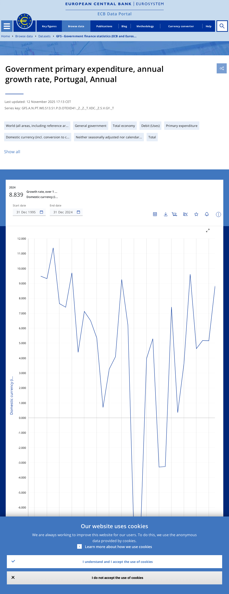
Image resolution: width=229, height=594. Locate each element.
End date (56, 205)
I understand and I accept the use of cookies (118, 561)
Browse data (76, 26)
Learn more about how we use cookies (118, 546)
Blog (124, 26)
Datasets (44, 36)
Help (209, 26)
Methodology (145, 26)
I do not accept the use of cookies (117, 578)
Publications (104, 26)
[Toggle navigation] (7, 26)
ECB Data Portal (114, 13)
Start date (19, 205)
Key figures (49, 26)
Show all (12, 151)
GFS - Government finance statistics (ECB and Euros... (96, 36)
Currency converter (181, 26)
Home (5, 36)
